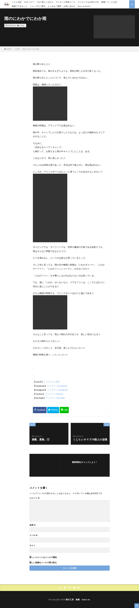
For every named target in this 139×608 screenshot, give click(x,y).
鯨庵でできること (19, 6)
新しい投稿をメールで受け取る (43, 562)
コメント (34, 498)
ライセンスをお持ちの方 (88, 2)
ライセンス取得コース (65, 2)
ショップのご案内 (37, 6)
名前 (32, 525)
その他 (21, 25)
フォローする (85, 465)
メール (33, 535)
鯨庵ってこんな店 (109, 2)
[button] (114, 26)
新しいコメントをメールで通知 (43, 557)
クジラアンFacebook (57, 386)
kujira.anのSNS (83, 6)
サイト (32, 546)
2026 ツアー (29, 2)
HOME (8, 49)
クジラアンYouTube (55, 398)
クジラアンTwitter (54, 394)
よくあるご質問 (54, 6)
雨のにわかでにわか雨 (31, 49)
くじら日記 (17, 2)
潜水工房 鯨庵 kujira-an (78, 599)
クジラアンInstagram (57, 390)
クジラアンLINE (52, 381)
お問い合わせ (69, 6)
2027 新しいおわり (45, 2)
